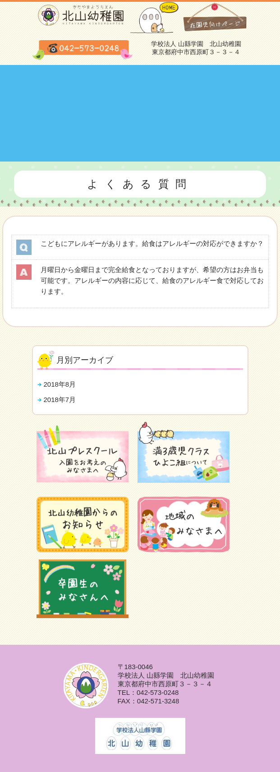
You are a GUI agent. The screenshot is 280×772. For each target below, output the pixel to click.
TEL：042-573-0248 (148, 692)
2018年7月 (60, 399)
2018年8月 (60, 384)
